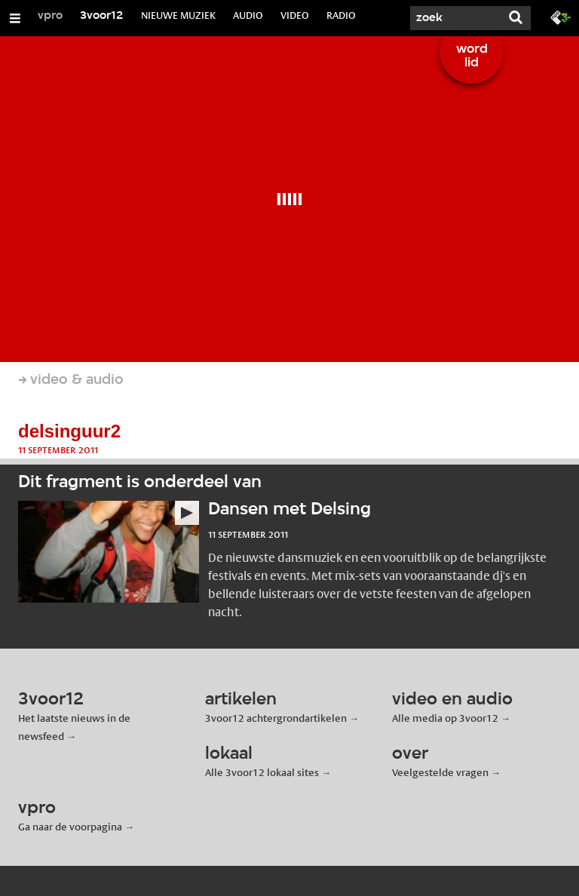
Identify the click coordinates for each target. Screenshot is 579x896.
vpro (50, 16)
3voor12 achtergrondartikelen (276, 718)
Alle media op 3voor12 (445, 718)
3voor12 (102, 16)
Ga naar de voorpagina (70, 827)
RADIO (341, 15)
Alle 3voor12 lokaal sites (262, 772)
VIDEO (294, 15)
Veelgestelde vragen (440, 772)
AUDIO (248, 15)
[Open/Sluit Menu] (15, 18)
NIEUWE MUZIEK (178, 15)
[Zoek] (455, 18)
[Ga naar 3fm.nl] (561, 17)
